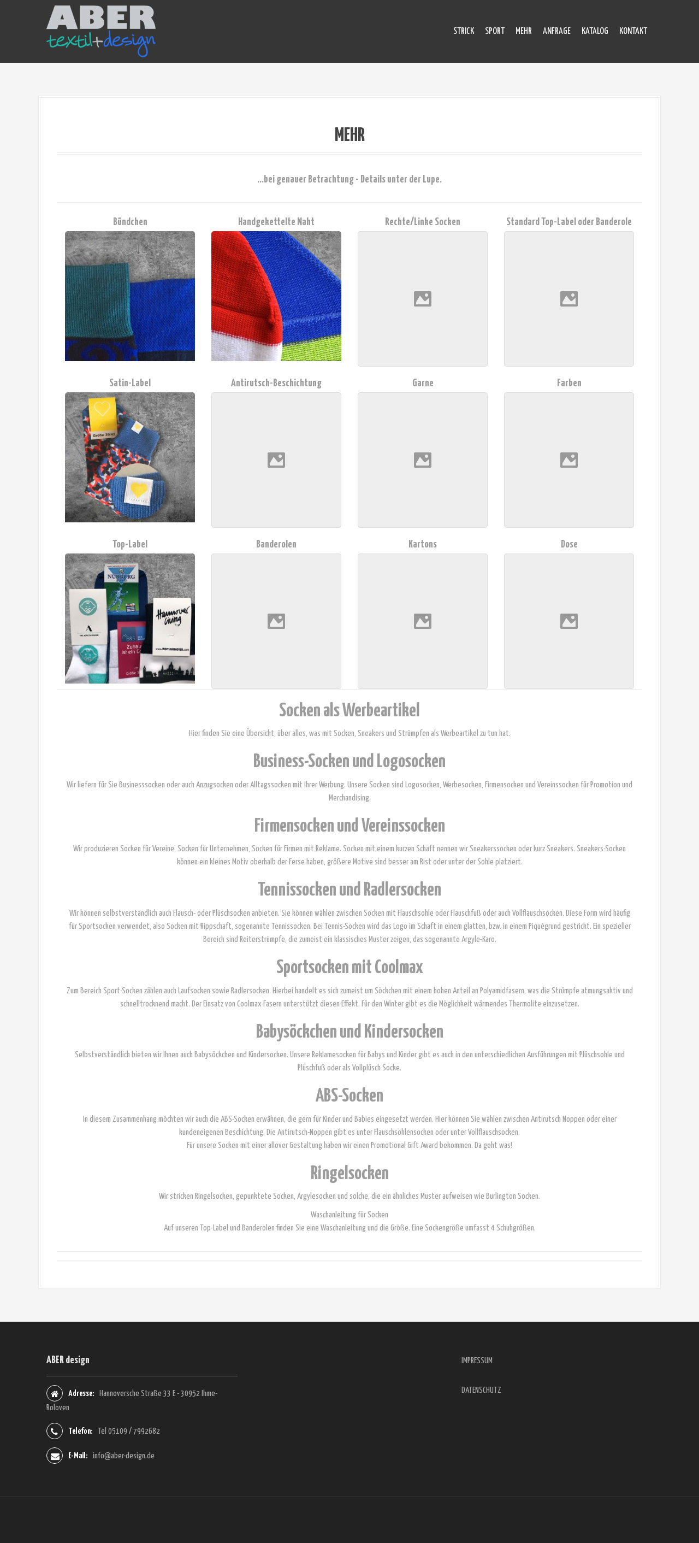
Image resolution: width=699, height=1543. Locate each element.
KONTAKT (633, 31)
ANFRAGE (557, 31)
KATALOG (595, 31)
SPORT (495, 31)
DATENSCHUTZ (481, 1390)
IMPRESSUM (477, 1361)
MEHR (524, 31)
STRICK (463, 31)
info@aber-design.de (124, 1456)
